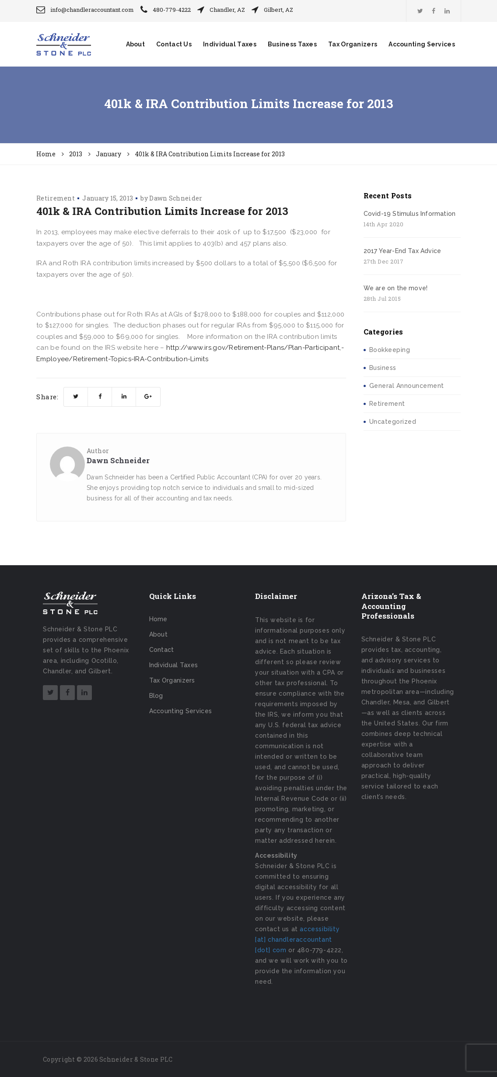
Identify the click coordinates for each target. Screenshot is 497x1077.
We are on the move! (396, 288)
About (135, 44)
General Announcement (406, 385)
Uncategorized (392, 421)
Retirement (55, 198)
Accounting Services (421, 44)
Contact (161, 649)
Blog (156, 695)
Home (158, 619)
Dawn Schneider (175, 198)
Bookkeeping (389, 349)
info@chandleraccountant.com (92, 10)
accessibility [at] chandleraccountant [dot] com (297, 940)
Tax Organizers (352, 44)
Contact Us (174, 44)
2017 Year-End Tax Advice (402, 250)
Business (382, 367)
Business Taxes (292, 44)
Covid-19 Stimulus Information (410, 213)
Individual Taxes (229, 44)
